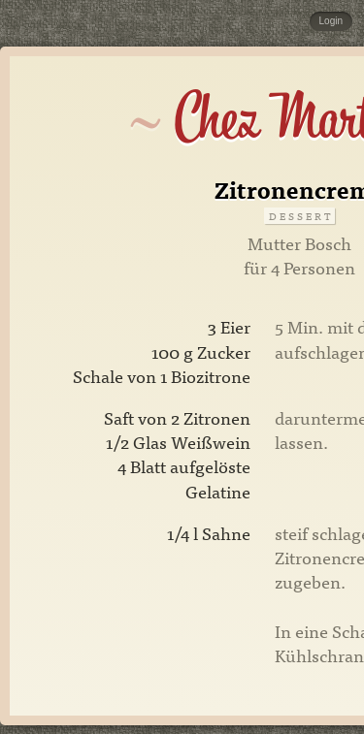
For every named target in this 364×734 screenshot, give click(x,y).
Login (331, 21)
